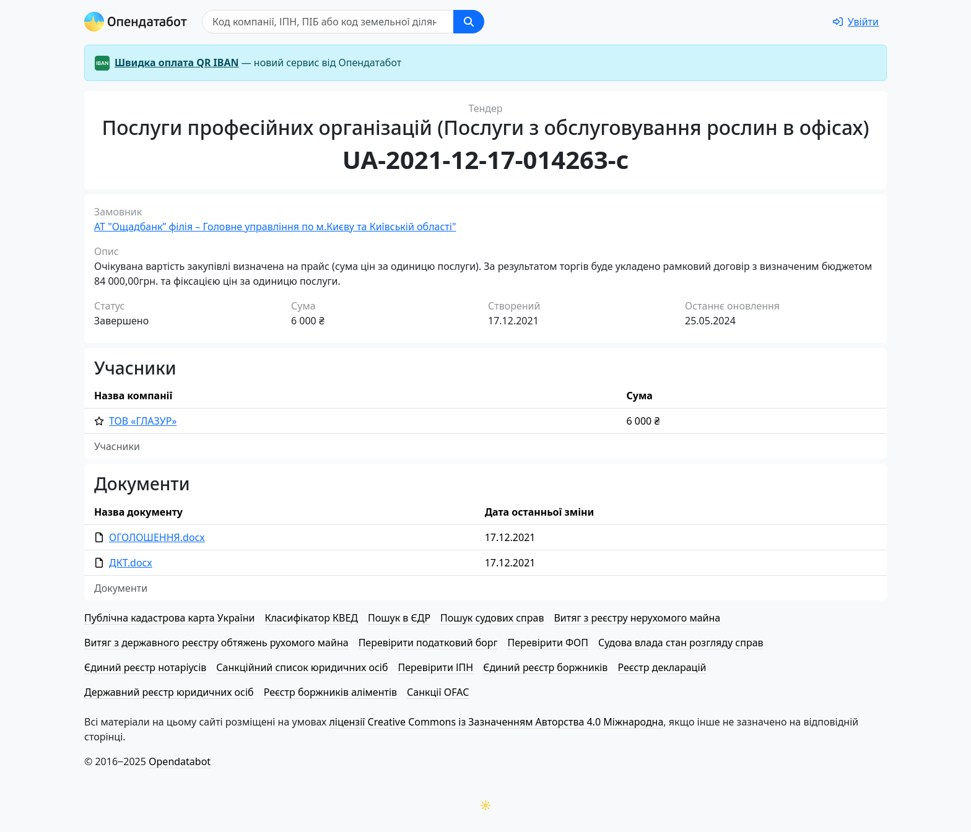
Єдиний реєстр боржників (545, 667)
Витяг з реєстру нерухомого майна (637, 618)
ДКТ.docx (130, 563)
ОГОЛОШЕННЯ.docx (157, 537)
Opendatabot (180, 761)
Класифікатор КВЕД (311, 618)
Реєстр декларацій (661, 667)
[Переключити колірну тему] (485, 805)
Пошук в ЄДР (399, 618)
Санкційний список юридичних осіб (302, 667)
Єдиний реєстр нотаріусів (145, 667)
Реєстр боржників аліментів (330, 692)
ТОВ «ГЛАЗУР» (142, 421)
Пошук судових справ (492, 618)
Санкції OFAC (438, 692)
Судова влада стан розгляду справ (681, 642)
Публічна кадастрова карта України (169, 618)
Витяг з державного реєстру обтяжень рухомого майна (216, 642)
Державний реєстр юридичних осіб (169, 692)
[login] (856, 21)
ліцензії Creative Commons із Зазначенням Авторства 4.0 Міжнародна (496, 722)
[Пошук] (328, 21)
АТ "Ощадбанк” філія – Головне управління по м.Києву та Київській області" (275, 226)
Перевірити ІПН (436, 667)
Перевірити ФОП (548, 642)
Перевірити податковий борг (428, 642)
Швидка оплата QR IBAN (177, 62)
